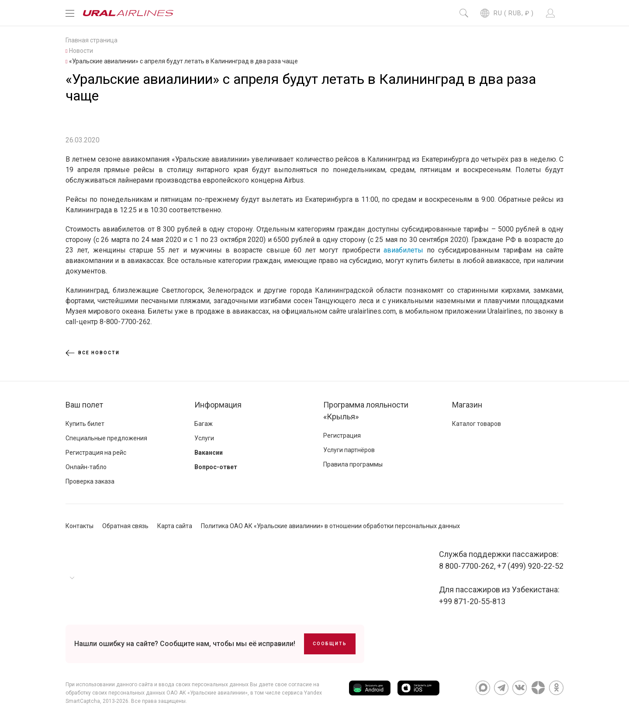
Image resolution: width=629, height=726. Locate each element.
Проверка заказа (90, 481)
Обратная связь (125, 525)
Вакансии (208, 452)
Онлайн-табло (86, 466)
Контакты (79, 525)
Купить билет (85, 423)
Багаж (203, 423)
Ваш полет (84, 404)
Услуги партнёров (349, 449)
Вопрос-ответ (215, 466)
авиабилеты (403, 250)
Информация (218, 404)
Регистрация (342, 435)
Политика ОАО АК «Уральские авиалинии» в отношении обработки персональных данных (330, 525)
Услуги (204, 438)
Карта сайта (174, 525)
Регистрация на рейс (96, 452)
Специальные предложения (106, 438)
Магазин (467, 404)
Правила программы (353, 464)
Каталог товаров (476, 423)
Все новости (93, 353)
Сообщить (330, 643)
